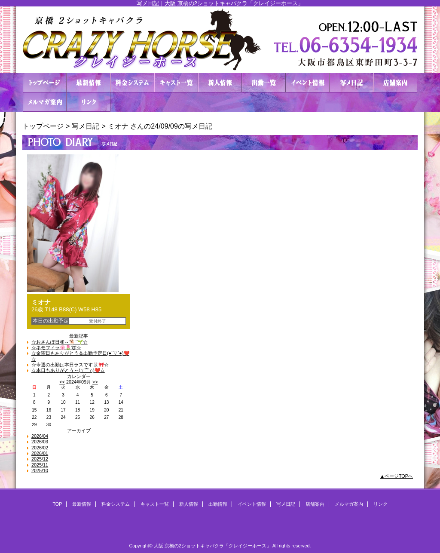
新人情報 (220, 82)
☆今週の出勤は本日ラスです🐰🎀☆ (70, 364)
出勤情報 (264, 82)
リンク (88, 102)
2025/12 (39, 458)
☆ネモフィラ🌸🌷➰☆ (56, 347)
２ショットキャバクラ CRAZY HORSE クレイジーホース (220, 39)
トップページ (43, 126)
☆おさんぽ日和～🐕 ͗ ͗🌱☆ (59, 341)
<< (62, 381)
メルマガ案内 (45, 102)
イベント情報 (308, 82)
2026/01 (39, 453)
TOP (45, 82)
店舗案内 (395, 82)
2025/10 (39, 470)
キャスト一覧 (176, 82)
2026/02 (39, 447)
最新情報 (88, 82)
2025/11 (39, 464)
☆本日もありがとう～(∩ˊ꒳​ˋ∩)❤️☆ (68, 370)
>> (95, 381)
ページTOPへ (399, 476)
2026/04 (39, 436)
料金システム (132, 82)
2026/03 (39, 441)
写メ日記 (351, 82)
